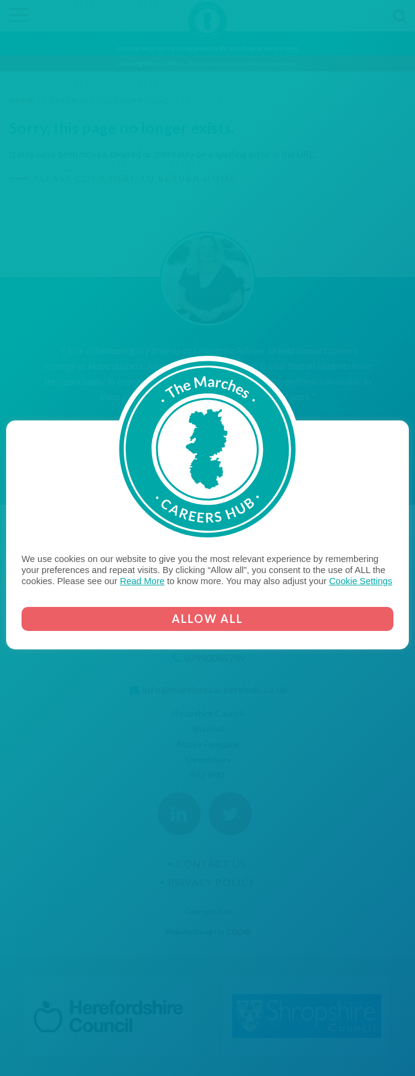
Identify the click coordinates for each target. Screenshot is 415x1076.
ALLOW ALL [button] (207, 618)
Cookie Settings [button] (360, 581)
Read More (142, 581)
